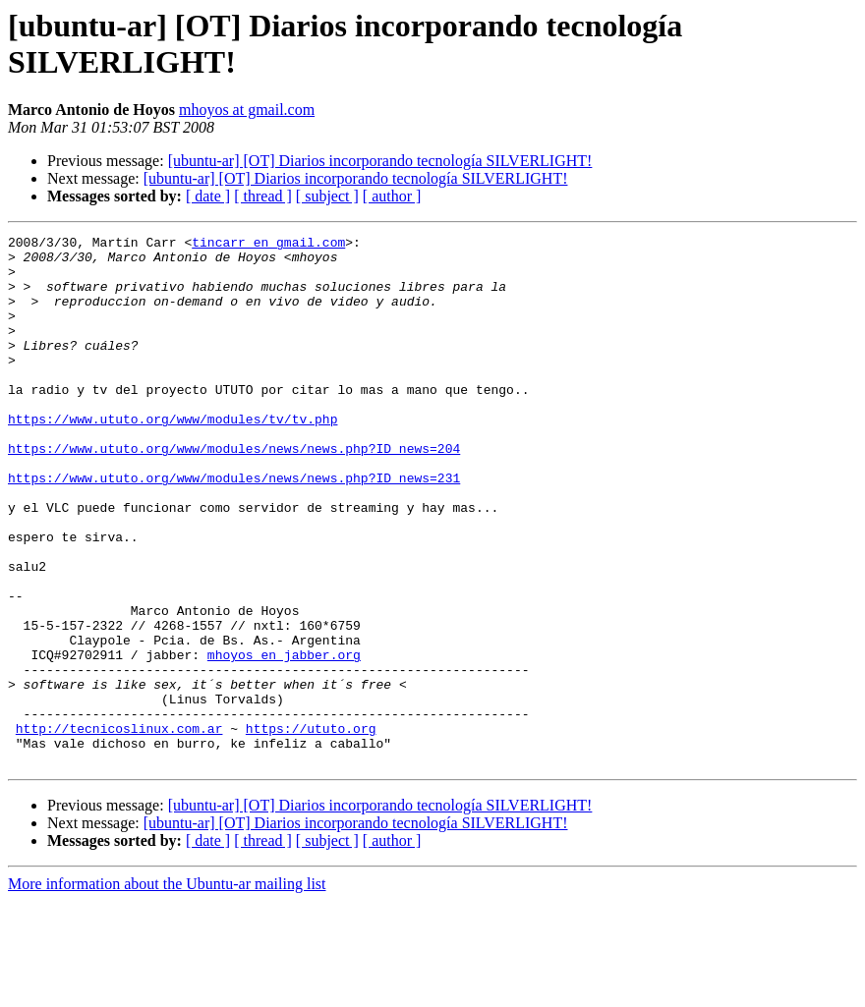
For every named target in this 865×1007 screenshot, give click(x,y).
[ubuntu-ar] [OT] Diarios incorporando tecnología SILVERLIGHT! (380, 160)
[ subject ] (327, 196)
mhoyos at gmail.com (247, 109)
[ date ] (208, 196)
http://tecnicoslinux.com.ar (119, 828)
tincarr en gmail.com (268, 244)
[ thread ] (263, 196)
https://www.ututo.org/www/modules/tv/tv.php (172, 457)
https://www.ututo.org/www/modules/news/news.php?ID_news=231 (234, 527)
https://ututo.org (311, 828)
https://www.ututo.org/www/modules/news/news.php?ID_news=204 (234, 492)
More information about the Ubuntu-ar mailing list (167, 989)
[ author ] (392, 196)
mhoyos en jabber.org (284, 740)
